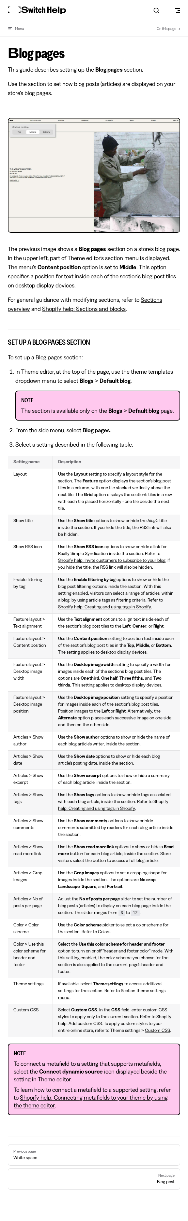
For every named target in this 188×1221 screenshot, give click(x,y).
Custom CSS (157, 1030)
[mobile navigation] (177, 10)
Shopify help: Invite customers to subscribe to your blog (111, 560)
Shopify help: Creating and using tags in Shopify (104, 607)
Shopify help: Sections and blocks (84, 309)
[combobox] (156, 10)
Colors (104, 932)
